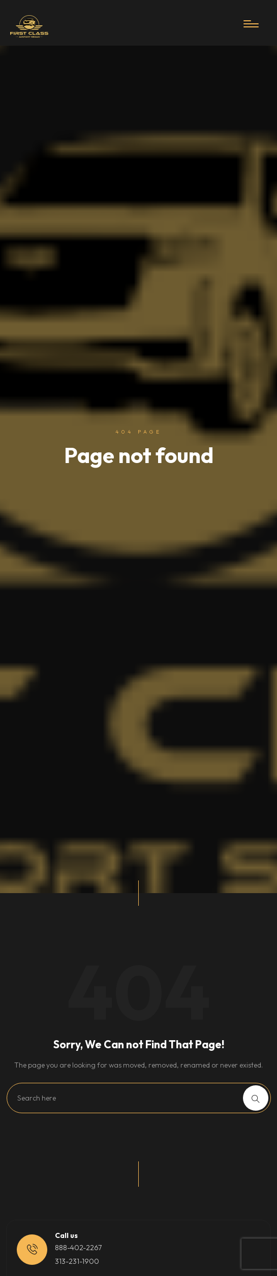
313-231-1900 (77, 1261)
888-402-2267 (78, 1247)
